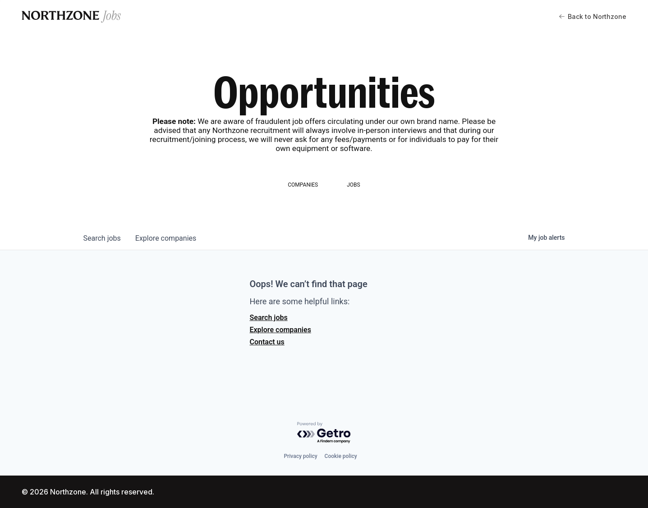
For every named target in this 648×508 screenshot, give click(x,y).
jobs (102, 238)
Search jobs (269, 317)
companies (165, 238)
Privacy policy (300, 456)
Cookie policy (341, 456)
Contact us (267, 342)
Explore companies (280, 329)
